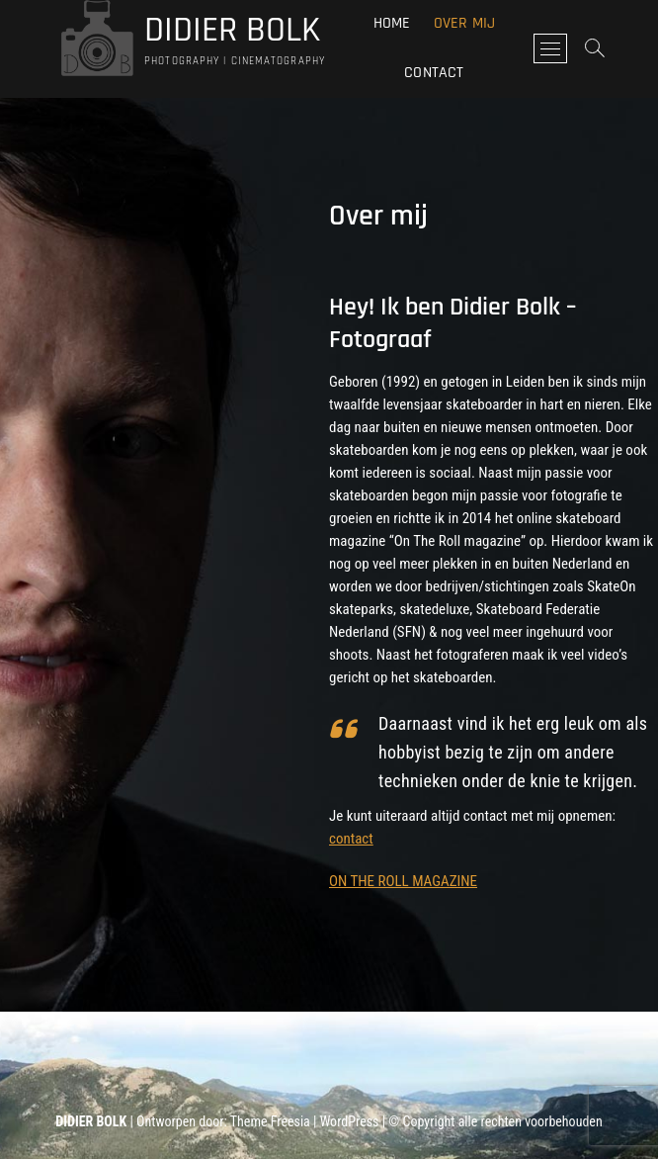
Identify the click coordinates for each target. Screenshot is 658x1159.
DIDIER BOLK (232, 30)
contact (351, 838)
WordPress (349, 1121)
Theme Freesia (270, 1121)
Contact (433, 72)
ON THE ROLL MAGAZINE (403, 881)
